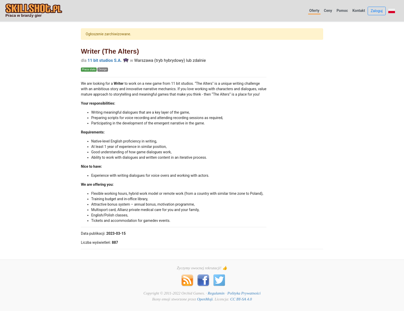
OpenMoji (205, 299)
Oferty (314, 11)
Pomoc (342, 11)
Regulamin (216, 293)
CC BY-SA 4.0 (241, 299)
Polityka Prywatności (244, 293)
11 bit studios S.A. (105, 60)
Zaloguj (377, 11)
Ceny (328, 11)
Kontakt (358, 11)
